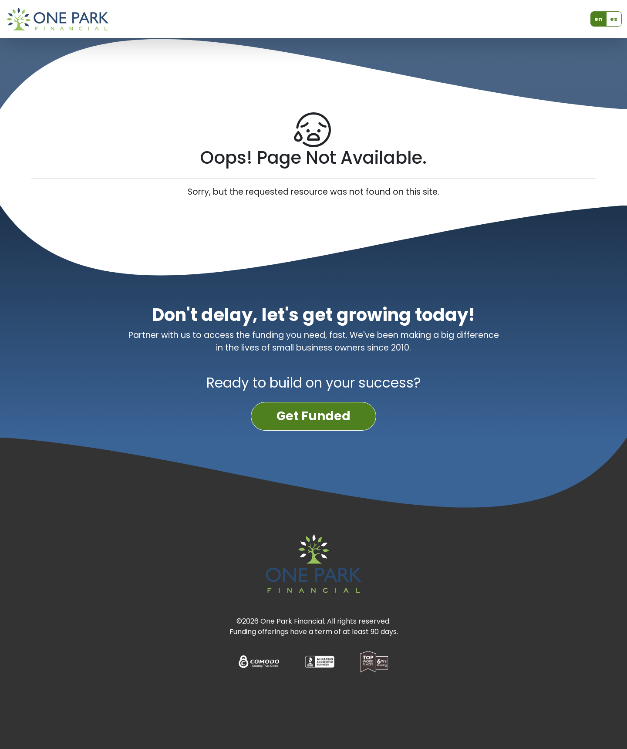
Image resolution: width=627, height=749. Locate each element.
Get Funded (313, 416)
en (598, 19)
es (613, 19)
